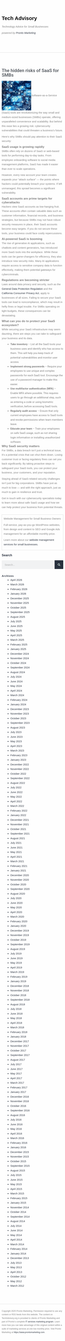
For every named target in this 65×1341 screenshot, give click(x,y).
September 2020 (20, 888)
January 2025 (18, 649)
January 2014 (18, 1253)
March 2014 (17, 1244)
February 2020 (18, 921)
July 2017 (15, 1064)
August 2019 (17, 949)
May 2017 (16, 1073)
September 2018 (20, 999)
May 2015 (16, 1184)
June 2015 (16, 1179)
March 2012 (17, 1285)
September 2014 (20, 1216)
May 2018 (16, 1018)
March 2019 (17, 971)
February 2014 (18, 1248)
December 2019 (19, 930)
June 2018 (16, 1013)
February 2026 (18, 589)
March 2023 (17, 750)
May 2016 (16, 1128)
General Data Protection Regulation (22, 288)
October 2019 (18, 939)
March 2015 (17, 1193)
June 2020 (16, 902)
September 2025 (20, 612)
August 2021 (17, 838)
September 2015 (20, 1165)
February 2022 (18, 810)
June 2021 (16, 847)
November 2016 (19, 1101)
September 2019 (20, 944)
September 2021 (20, 833)
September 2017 (20, 1055)
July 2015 (15, 1175)
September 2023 (20, 722)
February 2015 (18, 1198)
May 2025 (16, 630)
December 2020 (19, 875)
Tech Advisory (19, 18)
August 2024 (17, 672)
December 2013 (19, 1258)
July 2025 (15, 621)
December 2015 (19, 1152)
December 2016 (19, 1096)
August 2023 (17, 727)
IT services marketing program (39, 1321)
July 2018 (15, 1008)
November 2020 (19, 879)
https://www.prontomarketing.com (29, 1332)
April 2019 (16, 967)
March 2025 (17, 639)
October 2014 (18, 1211)
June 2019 (16, 958)
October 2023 (18, 718)
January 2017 (18, 1091)
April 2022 (16, 801)
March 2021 (17, 861)
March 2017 (17, 1082)
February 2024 (18, 699)
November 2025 (19, 602)
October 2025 (18, 607)
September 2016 (20, 1110)
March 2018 (17, 1027)
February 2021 (18, 865)
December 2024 (19, 653)
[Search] (59, 564)
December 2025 (19, 598)
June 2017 (16, 1068)
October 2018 (18, 995)
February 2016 (18, 1142)
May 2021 (16, 852)
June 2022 (16, 792)
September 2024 (20, 667)
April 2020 (16, 912)
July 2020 (15, 898)
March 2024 (17, 695)
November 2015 (19, 1156)
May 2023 (16, 741)
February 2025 (18, 644)
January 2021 (18, 870)
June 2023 (16, 736)
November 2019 (19, 935)
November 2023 (19, 713)
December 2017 (19, 1041)
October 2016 (18, 1105)
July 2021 (15, 842)
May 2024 (16, 685)
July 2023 (15, 732)
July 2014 (15, 1225)
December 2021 (19, 819)
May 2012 (16, 1281)
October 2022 (18, 773)
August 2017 (17, 1059)
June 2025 (16, 626)
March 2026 (17, 584)
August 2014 (17, 1221)
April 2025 (16, 635)
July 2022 (15, 787)
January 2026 (18, 593)
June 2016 (16, 1124)
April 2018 (16, 1022)
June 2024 (16, 681)
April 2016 (16, 1133)
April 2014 (16, 1239)
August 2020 (17, 893)
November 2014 (19, 1207)
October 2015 (18, 1161)
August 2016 (17, 1115)
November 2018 (19, 990)
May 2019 (16, 962)
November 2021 (19, 824)
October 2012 (18, 1276)
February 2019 (18, 976)
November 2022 (19, 768)
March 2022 (17, 805)
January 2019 (18, 981)
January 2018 (18, 1036)
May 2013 (16, 1267)
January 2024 (18, 704)
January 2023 (18, 759)
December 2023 (19, 709)
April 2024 (16, 690)
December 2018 (19, 985)
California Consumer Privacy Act (20, 293)
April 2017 (16, 1078)
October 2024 (18, 662)
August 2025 (17, 616)
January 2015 (18, 1202)
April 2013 (16, 1271)
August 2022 (17, 782)
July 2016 (15, 1119)
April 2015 (16, 1188)
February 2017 (18, 1087)
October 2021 (18, 829)
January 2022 (18, 815)
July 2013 (15, 1262)
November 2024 (19, 658)
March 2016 (17, 1138)
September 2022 (20, 778)
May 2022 (16, 796)
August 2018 (17, 1004)
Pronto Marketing (26, 32)
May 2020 (16, 907)
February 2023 (18, 755)
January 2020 (18, 925)
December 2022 (19, 764)
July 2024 (15, 676)
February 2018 (18, 1032)
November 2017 (19, 1045)
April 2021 (16, 856)
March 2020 (17, 916)
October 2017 (18, 1050)
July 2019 (15, 953)
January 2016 (18, 1147)
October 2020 (18, 884)
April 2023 (16, 745)
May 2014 (16, 1235)
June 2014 (16, 1230)
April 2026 (16, 579)
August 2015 (17, 1170)
